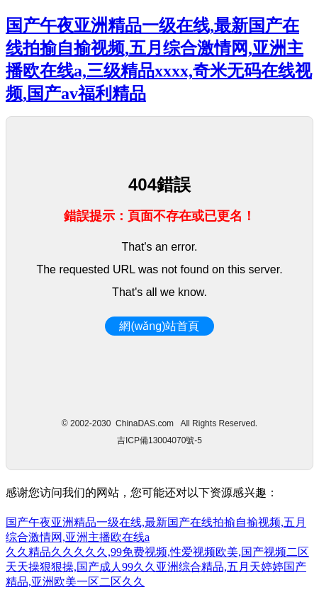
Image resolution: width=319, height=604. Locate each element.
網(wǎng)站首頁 (159, 326)
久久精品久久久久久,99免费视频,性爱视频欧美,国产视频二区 (157, 552)
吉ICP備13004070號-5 (159, 440)
